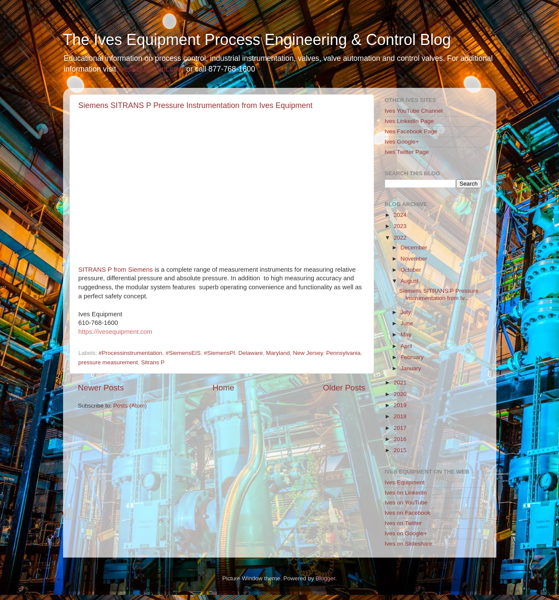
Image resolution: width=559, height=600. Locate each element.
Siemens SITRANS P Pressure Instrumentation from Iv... (438, 294)
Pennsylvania (343, 353)
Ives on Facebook (408, 513)
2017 (399, 428)
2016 (399, 439)
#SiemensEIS (183, 353)
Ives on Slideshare (408, 543)
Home (223, 387)
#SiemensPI (219, 353)
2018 (399, 416)
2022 (399, 237)
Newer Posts (101, 387)
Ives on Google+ (406, 533)
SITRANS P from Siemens (116, 269)
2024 (399, 215)
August (410, 281)
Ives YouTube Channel (414, 111)
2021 (399, 382)
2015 (399, 450)
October (411, 270)
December (414, 247)
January (411, 368)
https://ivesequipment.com (115, 331)
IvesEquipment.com (151, 69)
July (406, 312)
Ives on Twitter (403, 523)
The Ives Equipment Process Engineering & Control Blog (257, 39)
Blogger (325, 578)
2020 (399, 394)
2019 (399, 405)
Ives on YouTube (406, 502)
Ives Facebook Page (411, 131)
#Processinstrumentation (131, 353)
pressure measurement (108, 362)
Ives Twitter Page (407, 152)
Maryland (278, 353)
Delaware (251, 353)
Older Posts (344, 387)
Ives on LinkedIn (406, 492)
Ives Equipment (405, 482)
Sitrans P (153, 362)
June (407, 323)
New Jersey (308, 353)
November (414, 258)
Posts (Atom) (130, 405)
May (406, 334)
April (406, 346)
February (412, 357)
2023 (399, 226)
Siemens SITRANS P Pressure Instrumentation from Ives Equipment (196, 105)
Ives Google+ (402, 141)
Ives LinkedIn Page (409, 121)
